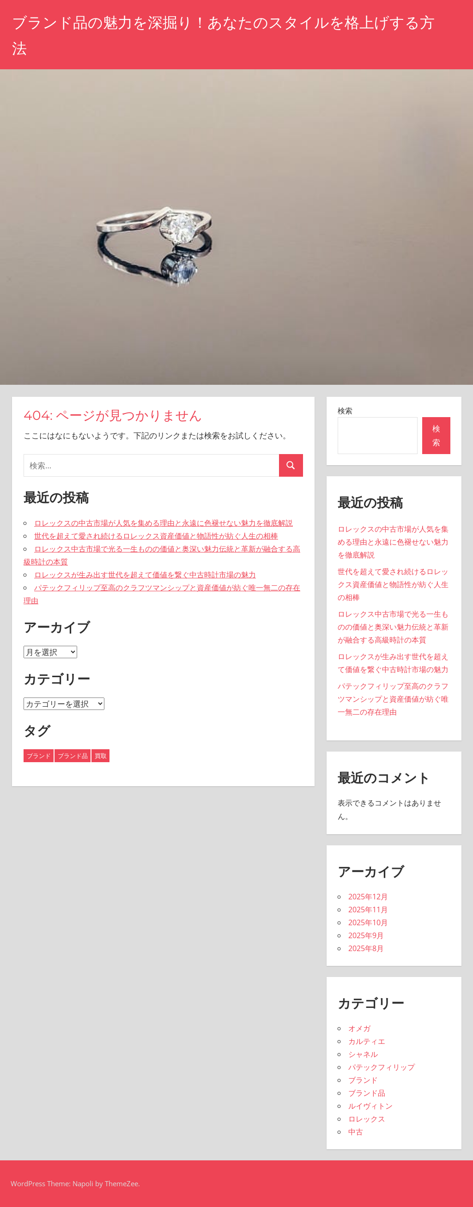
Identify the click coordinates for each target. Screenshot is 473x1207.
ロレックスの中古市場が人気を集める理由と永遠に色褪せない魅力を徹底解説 (163, 523)
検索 (345, 411)
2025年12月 (368, 897)
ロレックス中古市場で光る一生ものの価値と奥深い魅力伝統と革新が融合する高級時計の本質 (393, 627)
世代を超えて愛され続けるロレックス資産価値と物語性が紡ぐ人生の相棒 (156, 536)
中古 (355, 1132)
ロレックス (366, 1119)
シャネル (363, 1054)
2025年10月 (368, 922)
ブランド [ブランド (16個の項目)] (39, 756)
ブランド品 (366, 1093)
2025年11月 (368, 909)
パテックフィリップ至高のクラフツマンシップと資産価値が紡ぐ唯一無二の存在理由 (393, 699)
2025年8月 (366, 948)
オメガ (359, 1028)
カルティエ (366, 1041)
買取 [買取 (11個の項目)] (101, 756)
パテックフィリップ (381, 1067)
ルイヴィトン (370, 1106)
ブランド (363, 1080)
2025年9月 (366, 935)
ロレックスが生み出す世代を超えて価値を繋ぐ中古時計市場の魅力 (145, 575)
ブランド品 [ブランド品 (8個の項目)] (73, 756)
